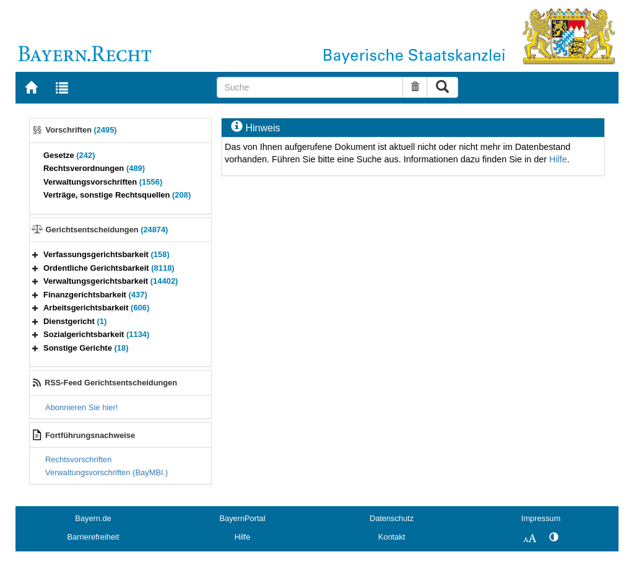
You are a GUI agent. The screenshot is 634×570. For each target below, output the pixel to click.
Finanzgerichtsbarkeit (95, 294)
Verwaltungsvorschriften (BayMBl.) (106, 472)
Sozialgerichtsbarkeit (96, 334)
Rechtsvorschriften (78, 459)
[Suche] (310, 87)
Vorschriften (81, 129)
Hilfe (558, 159)
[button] (35, 254)
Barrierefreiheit (93, 537)
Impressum (540, 518)
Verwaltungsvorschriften (102, 181)
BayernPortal (243, 518)
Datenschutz (392, 518)
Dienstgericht (74, 321)
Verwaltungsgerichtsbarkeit (110, 281)
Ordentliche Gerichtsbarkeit (109, 268)
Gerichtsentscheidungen (107, 229)
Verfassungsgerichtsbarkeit (106, 254)
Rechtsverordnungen (94, 168)
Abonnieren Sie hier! (81, 407)
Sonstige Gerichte (86, 348)
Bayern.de (93, 518)
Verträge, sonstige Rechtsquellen (117, 195)
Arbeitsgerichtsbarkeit (96, 307)
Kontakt (391, 537)
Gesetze (69, 155)
